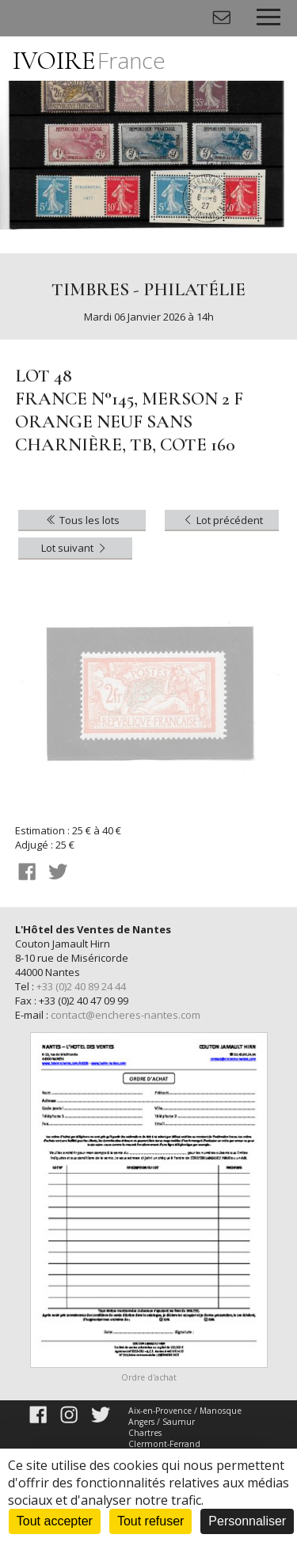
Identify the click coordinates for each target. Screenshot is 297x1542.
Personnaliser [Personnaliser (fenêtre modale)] (247, 1521)
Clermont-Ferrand (164, 1443)
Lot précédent (222, 520)
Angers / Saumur (161, 1421)
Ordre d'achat (149, 1377)
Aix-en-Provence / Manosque (185, 1410)
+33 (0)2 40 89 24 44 (81, 986)
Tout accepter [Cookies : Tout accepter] (55, 1521)
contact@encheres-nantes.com (125, 1015)
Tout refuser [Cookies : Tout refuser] (150, 1521)
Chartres (145, 1432)
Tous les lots (82, 520)
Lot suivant (75, 548)
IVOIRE (89, 60)
